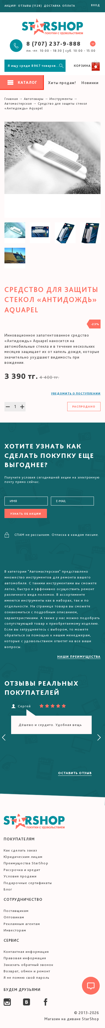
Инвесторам (15, 930)
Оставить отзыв (75, 773)
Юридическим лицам (23, 857)
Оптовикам (14, 917)
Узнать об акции (25, 513)
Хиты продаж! (62, 82)
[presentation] (4, 737)
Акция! (10, 5)
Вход (95, 5)
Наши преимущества (79, 657)
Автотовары (34, 99)
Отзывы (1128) (30, 5)
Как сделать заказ (20, 850)
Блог (8, 889)
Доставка (52, 5)
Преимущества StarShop (26, 863)
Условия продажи (20, 876)
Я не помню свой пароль (26, 977)
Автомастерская (18, 104)
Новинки (90, 82)
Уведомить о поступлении (76, 393)
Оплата (68, 5)
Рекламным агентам (22, 924)
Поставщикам (16, 911)
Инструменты (61, 99)
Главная (11, 99)
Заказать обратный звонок (28, 965)
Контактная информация (26, 952)
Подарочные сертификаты (28, 883)
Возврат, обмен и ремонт (27, 971)
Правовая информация (25, 958)
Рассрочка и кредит (22, 870)
